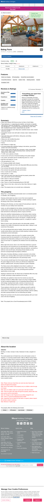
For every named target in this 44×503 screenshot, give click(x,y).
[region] (22, 495)
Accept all (27, 500)
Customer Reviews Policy (21, 443)
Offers (41, 8)
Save (41, 49)
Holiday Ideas (35, 8)
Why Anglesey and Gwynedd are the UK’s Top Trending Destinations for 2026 (37, 448)
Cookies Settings (6, 500)
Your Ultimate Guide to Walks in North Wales (37, 443)
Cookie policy (20, 437)
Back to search (7, 12)
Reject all (37, 500)
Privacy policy (20, 435)
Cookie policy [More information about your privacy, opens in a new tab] (16, 497)
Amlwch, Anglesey (12, 51)
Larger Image (6, 44)
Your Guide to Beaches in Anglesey (37, 440)
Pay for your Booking (22, 448)
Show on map (22, 68)
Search (40, 465)
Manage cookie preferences (20, 440)
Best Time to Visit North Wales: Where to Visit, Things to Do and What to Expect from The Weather (37, 434)
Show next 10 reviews (36, 116)
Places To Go (27, 8)
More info (19, 446)
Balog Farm (6, 49)
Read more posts (36, 452)
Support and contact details (21, 432)
